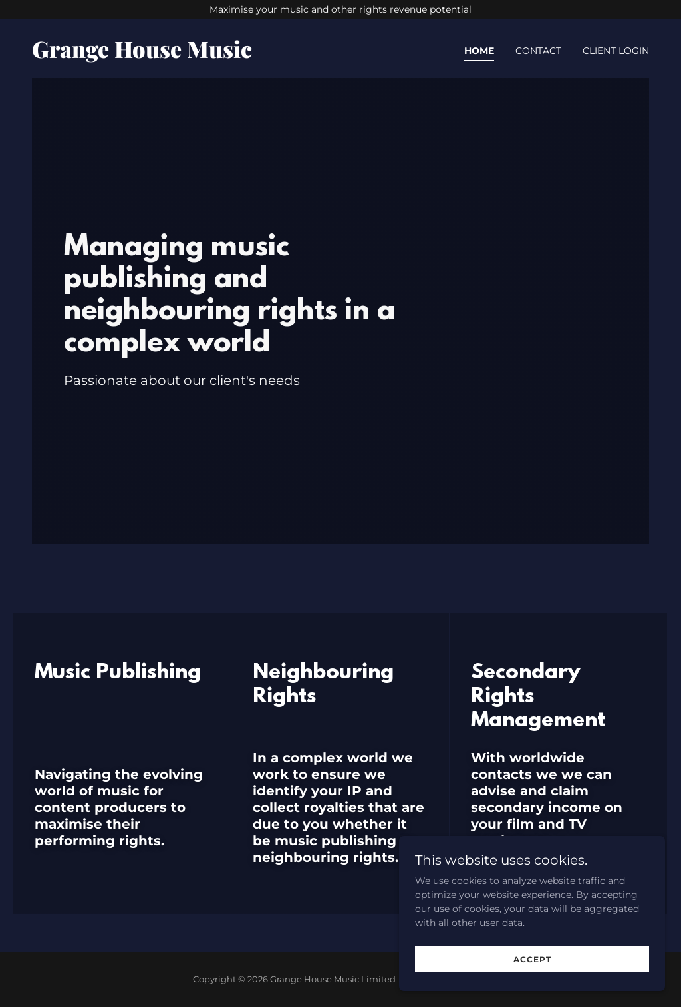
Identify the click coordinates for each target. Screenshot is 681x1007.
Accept (532, 959)
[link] (181, 55)
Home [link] (479, 51)
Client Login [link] (616, 51)
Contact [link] (538, 51)
